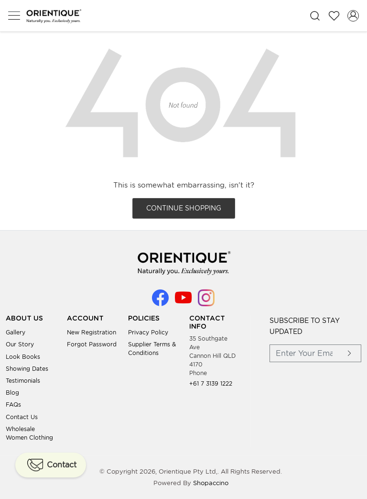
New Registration (91, 332)
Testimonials (23, 380)
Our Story (20, 344)
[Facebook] (160, 302)
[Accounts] (353, 16)
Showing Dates (27, 368)
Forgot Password (92, 344)
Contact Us (22, 417)
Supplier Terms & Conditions (152, 348)
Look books (23, 356)
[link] (314, 16)
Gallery (15, 332)
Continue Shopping (183, 208)
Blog (12, 392)
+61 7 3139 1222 (210, 383)
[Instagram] (206, 302)
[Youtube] (183, 302)
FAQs (13, 404)
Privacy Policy (148, 332)
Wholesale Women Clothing (29, 433)
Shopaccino (210, 483)
